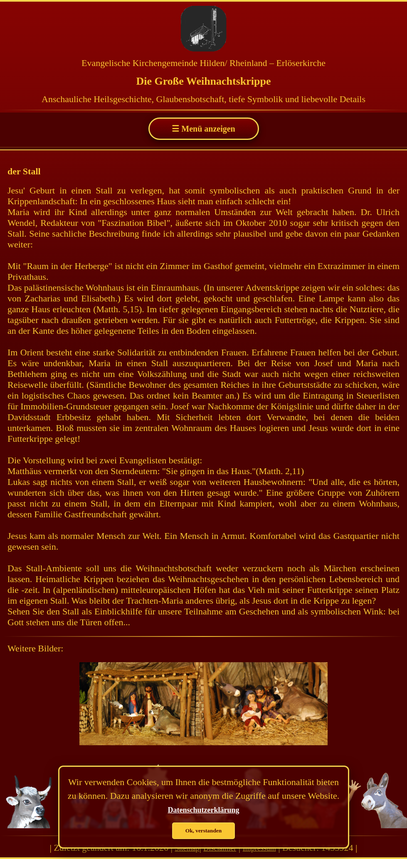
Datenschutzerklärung (203, 810)
